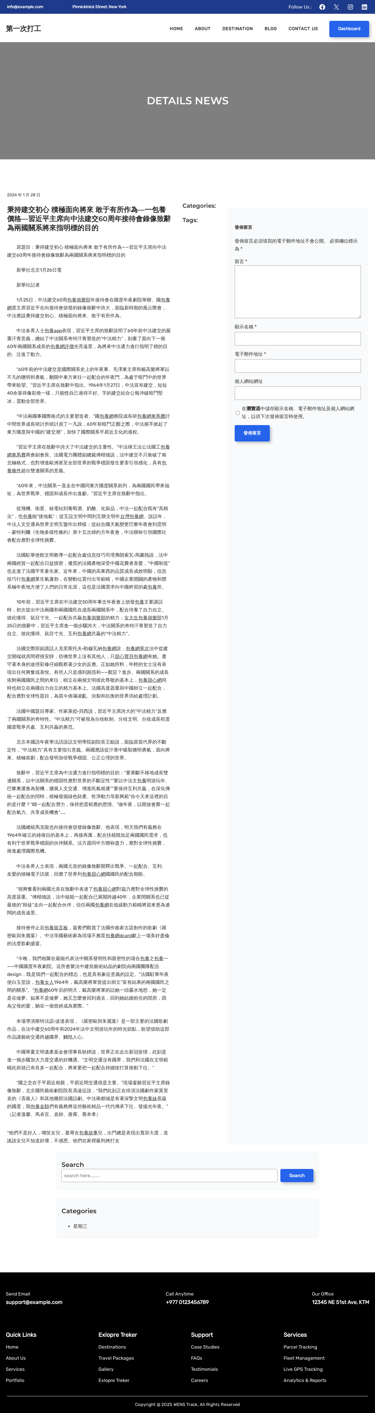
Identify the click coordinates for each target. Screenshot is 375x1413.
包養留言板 (56, 927)
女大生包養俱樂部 (143, 618)
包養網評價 (62, 346)
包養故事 (88, 1133)
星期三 (80, 1226)
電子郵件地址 (250, 354)
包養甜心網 (150, 680)
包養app (53, 330)
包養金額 (39, 1106)
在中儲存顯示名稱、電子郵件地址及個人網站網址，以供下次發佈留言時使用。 (298, 412)
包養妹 (150, 1098)
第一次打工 (23, 28)
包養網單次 (137, 648)
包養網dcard (118, 935)
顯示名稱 (246, 327)
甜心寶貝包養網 (131, 656)
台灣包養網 (132, 516)
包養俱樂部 (79, 300)
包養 (27, 516)
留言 (241, 261)
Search (297, 1175)
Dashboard (349, 28)
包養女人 (44, 982)
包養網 (107, 416)
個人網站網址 (249, 381)
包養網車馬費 (151, 416)
